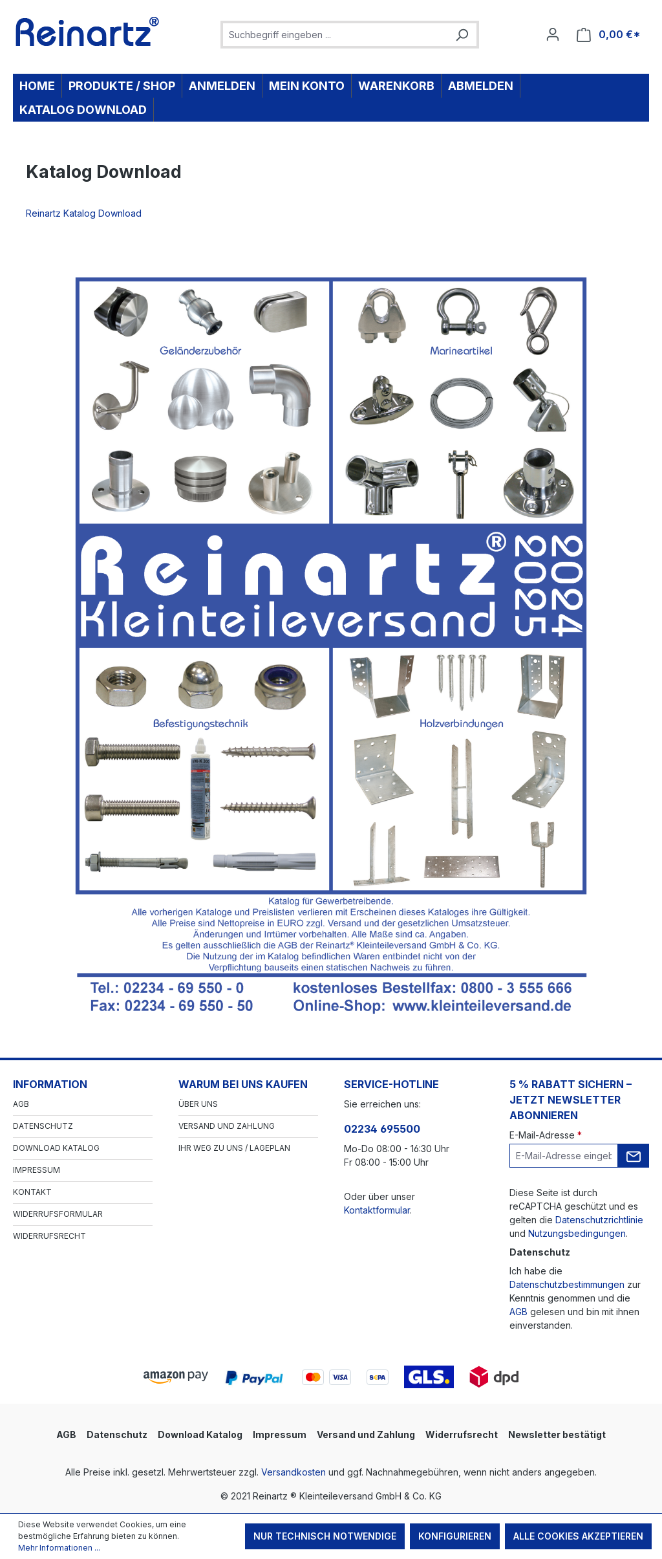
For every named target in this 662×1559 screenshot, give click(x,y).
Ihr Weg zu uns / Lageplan (234, 1148)
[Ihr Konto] (552, 34)
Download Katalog (56, 1148)
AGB (21, 1104)
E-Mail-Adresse (545, 1134)
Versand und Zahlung (226, 1126)
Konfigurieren (454, 1536)
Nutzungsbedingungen (577, 1233)
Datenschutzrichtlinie (599, 1219)
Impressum (36, 1170)
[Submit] (633, 1156)
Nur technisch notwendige (324, 1536)
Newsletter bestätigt (557, 1434)
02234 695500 (382, 1128)
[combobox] (335, 34)
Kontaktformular (377, 1210)
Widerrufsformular (58, 1214)
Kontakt (32, 1192)
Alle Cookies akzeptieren (578, 1536)
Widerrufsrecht (49, 1236)
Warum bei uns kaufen (243, 1084)
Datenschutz (43, 1126)
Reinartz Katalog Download (86, 213)
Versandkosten (293, 1471)
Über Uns (198, 1104)
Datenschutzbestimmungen (567, 1284)
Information (50, 1084)
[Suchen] (461, 34)
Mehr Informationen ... (59, 1548)
